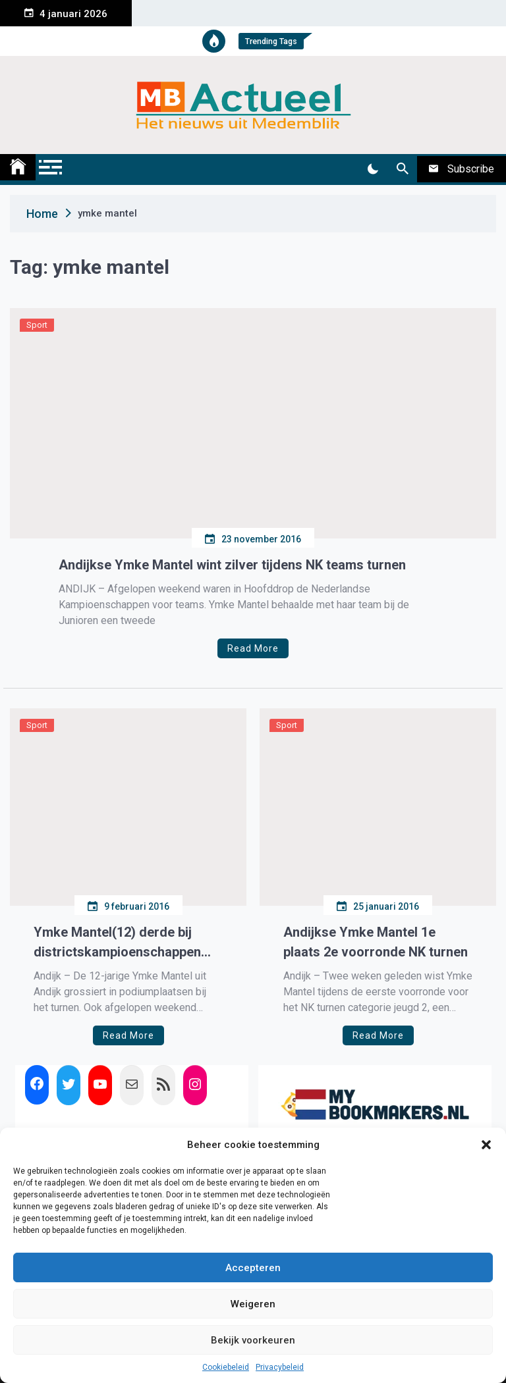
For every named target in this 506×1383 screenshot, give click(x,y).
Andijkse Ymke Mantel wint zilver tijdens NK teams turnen (232, 565)
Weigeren (253, 1304)
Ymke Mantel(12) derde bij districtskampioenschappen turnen (117, 943)
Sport (36, 325)
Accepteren (253, 1268)
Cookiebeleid (225, 1367)
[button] (486, 1144)
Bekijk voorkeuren (253, 1340)
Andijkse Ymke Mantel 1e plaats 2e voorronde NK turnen (375, 942)
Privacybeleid (280, 1367)
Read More (253, 648)
